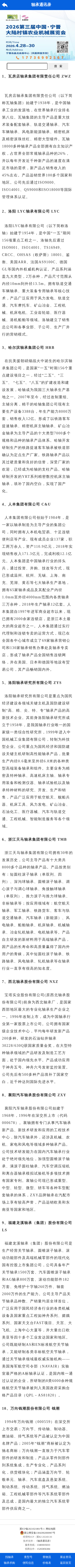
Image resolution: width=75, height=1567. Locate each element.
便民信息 (28, 1562)
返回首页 (65, 1562)
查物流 (47, 1557)
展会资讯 (65, 1557)
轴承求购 (9, 1562)
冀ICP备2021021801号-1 (32, 1528)
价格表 (47, 1562)
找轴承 (9, 1557)
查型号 (28, 1557)
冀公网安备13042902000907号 (37, 1533)
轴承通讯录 (41, 4)
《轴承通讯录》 (43, 1540)
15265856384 (43, 1549)
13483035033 (43, 1544)
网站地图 (50, 1528)
